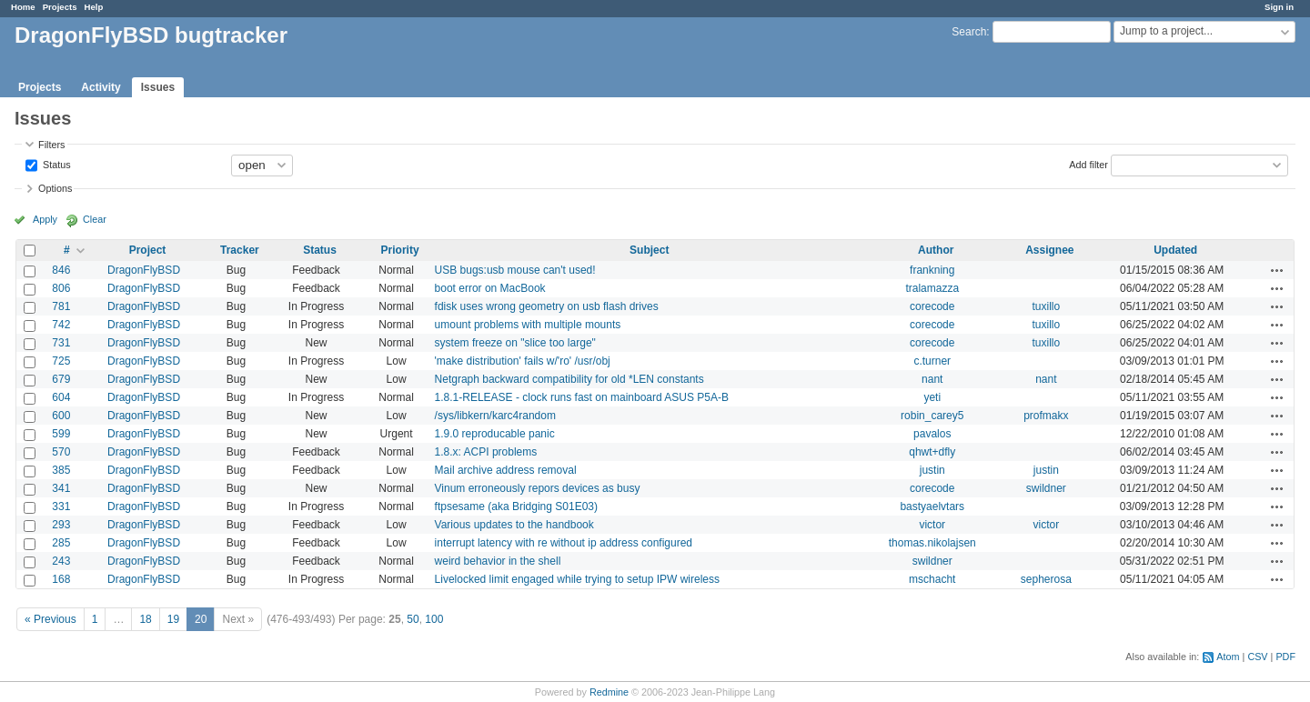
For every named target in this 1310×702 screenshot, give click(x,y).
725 (61, 361)
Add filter (1088, 163)
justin (932, 470)
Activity (100, 87)
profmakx (1045, 415)
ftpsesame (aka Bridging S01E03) (516, 506)
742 (61, 324)
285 (61, 543)
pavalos (932, 433)
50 (412, 619)
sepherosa (1046, 579)
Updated (1175, 250)
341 (61, 488)
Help (94, 7)
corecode (932, 306)
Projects (60, 7)
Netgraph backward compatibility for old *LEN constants (569, 379)
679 (61, 379)
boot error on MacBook (490, 288)
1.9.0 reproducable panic (495, 433)
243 (61, 561)
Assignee (1049, 250)
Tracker (239, 250)
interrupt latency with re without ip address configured (563, 543)
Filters (51, 144)
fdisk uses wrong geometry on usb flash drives (547, 306)
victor (932, 524)
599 (61, 433)
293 (61, 524)
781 (61, 306)
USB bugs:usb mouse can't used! (515, 270)
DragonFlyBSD (143, 270)
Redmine (609, 692)
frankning (932, 270)
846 (61, 270)
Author (935, 250)
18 (145, 619)
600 (61, 415)
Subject (649, 250)
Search (969, 31)
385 (61, 470)
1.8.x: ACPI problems (486, 452)
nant (932, 379)
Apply (45, 219)
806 (61, 288)
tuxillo (1046, 306)
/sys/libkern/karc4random (495, 415)
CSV (1257, 656)
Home (23, 7)
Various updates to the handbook (514, 524)
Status (55, 163)
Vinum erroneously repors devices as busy (537, 488)
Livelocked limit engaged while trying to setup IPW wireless (577, 579)
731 (61, 342)
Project (147, 250)
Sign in (1279, 7)
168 (61, 579)
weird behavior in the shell (498, 561)
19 (173, 619)
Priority (400, 250)
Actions (1277, 270)
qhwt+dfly (932, 452)
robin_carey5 (932, 415)
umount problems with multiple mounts (528, 324)
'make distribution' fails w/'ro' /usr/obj (522, 361)
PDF (1285, 656)
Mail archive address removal (506, 470)
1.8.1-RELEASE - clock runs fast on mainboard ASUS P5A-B (582, 397)
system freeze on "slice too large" (515, 342)
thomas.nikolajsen (932, 543)
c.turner (932, 361)
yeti (932, 397)
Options (55, 188)
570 (61, 452)
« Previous (50, 619)
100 (434, 619)
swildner (1046, 488)
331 (61, 506)
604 (61, 397)
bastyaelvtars (932, 506)
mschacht (932, 579)
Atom (1227, 656)
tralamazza (932, 288)
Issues (158, 87)
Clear (94, 219)
